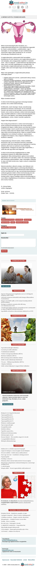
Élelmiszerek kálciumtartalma (9, 433)
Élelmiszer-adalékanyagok (8, 423)
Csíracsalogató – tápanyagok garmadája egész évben (14, 529)
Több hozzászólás (8, 404)
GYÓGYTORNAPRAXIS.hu (26, 501)
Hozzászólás (4, 238)
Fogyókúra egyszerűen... (7, 431)
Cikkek (14, 7)
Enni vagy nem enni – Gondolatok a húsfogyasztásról (15, 454)
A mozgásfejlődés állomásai (8, 439)
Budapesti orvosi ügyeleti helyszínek (10, 413)
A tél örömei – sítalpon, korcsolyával (10, 531)
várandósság (19, 219)
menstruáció (27, 219)
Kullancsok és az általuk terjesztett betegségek (13, 448)
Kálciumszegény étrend (7, 435)
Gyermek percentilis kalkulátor (9, 349)
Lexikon (27, 7)
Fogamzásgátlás (5, 456)
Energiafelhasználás (6, 427)
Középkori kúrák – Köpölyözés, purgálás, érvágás (14, 513)
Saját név (3, 233)
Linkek (25, 560)
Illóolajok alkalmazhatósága (8, 441)
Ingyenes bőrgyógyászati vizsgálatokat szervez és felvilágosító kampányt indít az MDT (17, 294)
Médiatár (22, 7)
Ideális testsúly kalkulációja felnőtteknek (11, 359)
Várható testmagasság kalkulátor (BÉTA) (12, 353)
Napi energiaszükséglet (7, 425)
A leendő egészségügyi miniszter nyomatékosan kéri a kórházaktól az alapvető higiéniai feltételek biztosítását (18, 308)
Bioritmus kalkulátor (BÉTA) (8, 355)
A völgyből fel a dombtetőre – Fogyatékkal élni (13, 525)
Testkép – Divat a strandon (8, 521)
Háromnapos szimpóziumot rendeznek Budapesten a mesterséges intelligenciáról (18, 463)
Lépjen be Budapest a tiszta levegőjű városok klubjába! (15, 450)
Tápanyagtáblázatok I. (7, 415)
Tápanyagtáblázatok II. (7, 417)
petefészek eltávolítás (22, 222)
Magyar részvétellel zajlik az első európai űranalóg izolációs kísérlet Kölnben (16, 301)
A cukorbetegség (5, 466)
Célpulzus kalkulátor (6, 364)
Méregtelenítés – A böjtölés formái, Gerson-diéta (13, 519)
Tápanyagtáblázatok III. (7, 419)
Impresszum (5, 560)
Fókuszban (10, 7)
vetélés (13, 222)
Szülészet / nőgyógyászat (8, 227)
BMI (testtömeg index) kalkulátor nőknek (12, 357)
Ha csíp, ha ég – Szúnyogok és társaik (10, 523)
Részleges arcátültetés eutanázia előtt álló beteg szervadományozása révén (13, 305)
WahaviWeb (31, 560)
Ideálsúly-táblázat (5, 429)
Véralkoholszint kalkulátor (8, 351)
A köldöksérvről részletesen (8, 391)
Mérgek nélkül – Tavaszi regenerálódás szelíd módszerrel (16, 468)
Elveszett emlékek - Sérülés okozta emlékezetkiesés (14, 452)
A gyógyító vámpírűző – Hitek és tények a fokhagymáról (15, 515)
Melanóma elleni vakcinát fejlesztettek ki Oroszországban (16, 460)
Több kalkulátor (6, 286)
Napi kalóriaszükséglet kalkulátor (10, 282)
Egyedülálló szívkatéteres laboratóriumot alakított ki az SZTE (17, 311)
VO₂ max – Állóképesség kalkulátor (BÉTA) (12, 362)
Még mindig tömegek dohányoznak (10, 527)
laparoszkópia (5, 222)
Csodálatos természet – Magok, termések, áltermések (14, 517)
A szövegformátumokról (7, 247)
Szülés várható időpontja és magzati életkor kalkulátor (15, 366)
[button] (18, 31)
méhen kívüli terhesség (8, 219)
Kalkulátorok (18, 7)
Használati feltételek (16, 560)
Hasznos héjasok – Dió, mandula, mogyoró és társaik (14, 437)
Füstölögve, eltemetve (6, 458)
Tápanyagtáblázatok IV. (7, 421)
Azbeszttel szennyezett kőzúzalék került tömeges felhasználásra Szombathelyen (17, 298)
